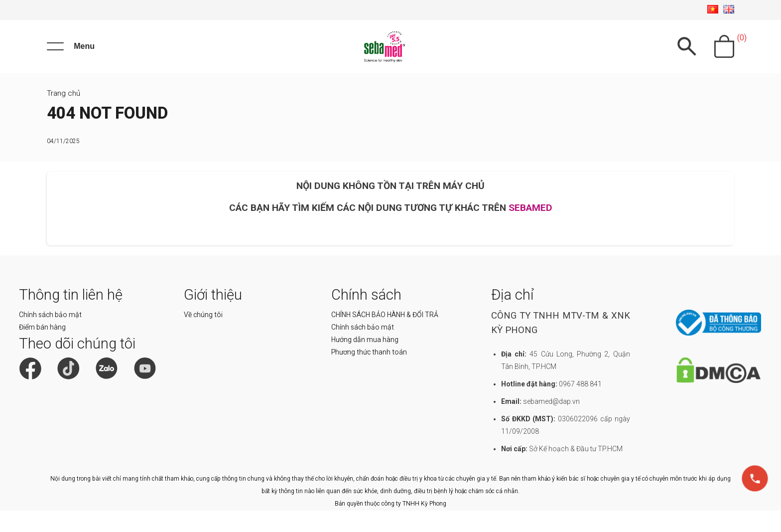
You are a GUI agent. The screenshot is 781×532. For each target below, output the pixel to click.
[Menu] (71, 57)
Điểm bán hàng (42, 349)
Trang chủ (63, 114)
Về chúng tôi (203, 336)
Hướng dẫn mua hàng (364, 361)
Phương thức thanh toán (369, 373)
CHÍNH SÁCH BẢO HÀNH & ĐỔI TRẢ (384, 336)
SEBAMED (530, 229)
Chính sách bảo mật (50, 336)
